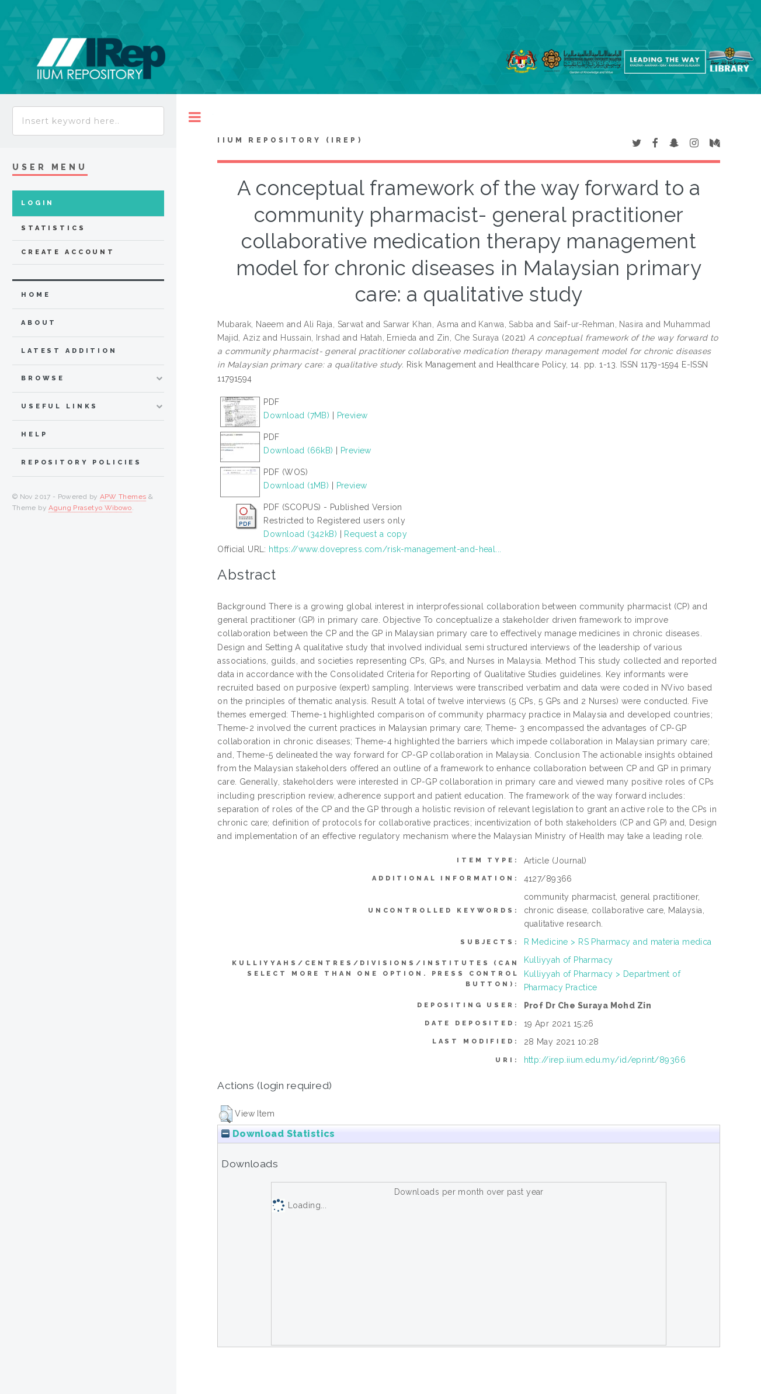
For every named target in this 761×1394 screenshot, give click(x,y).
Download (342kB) (300, 534)
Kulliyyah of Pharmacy (568, 960)
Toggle (194, 117)
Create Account (68, 252)
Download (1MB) (296, 485)
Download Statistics (278, 1133)
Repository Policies (81, 462)
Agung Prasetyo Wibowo (90, 508)
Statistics (53, 228)
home (35, 295)
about (39, 323)
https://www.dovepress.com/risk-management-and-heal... (385, 549)
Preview (352, 415)
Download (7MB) (296, 415)
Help (34, 434)
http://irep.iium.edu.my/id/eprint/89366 (605, 1059)
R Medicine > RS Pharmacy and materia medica (618, 941)
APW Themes (123, 497)
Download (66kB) (298, 450)
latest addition (69, 351)
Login (37, 203)
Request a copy (375, 534)
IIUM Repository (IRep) (289, 140)
